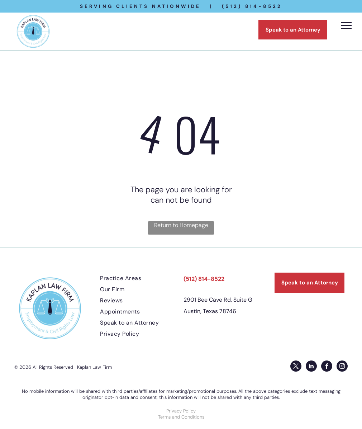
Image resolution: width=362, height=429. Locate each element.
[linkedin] (311, 366)
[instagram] (342, 366)
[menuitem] (139, 278)
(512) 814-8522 (204, 279)
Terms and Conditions (181, 417)
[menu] (346, 25)
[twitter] (295, 366)
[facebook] (326, 366)
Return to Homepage (181, 225)
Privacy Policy (181, 411)
